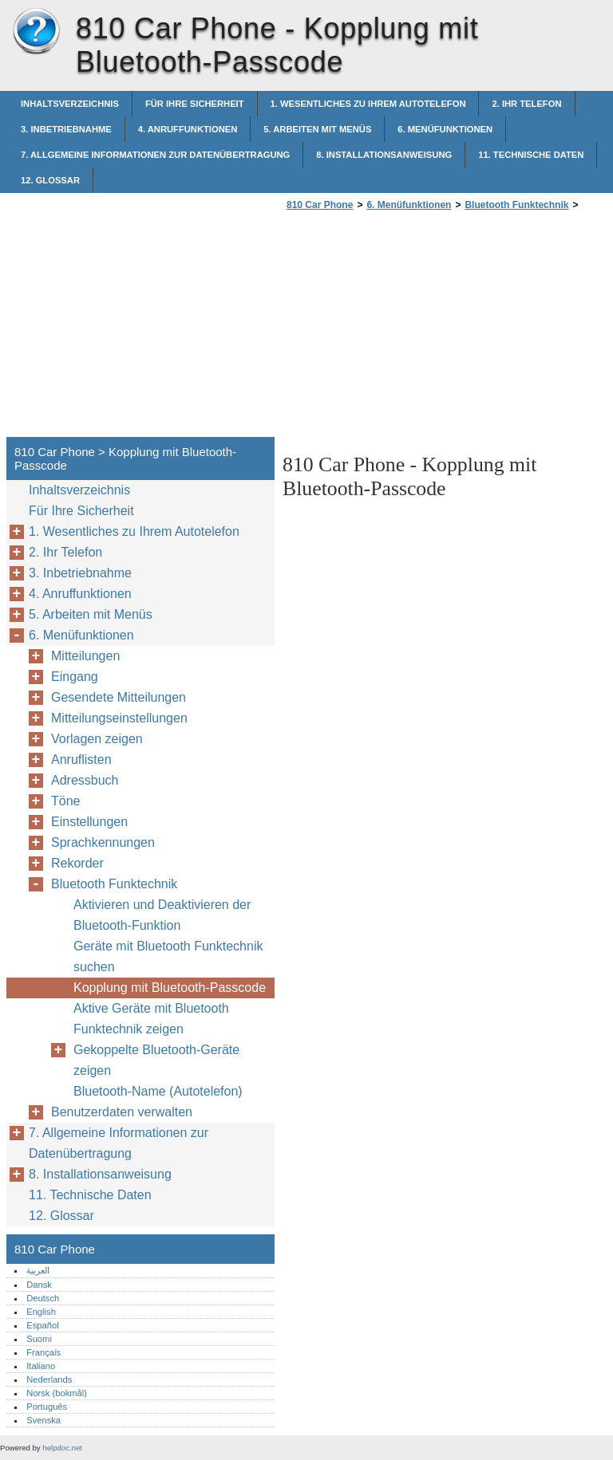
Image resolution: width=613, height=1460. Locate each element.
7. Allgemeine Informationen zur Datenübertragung (155, 154)
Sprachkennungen (103, 842)
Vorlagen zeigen (97, 739)
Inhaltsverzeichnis (70, 103)
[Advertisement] (417, 328)
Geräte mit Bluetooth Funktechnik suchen (168, 956)
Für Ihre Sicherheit (194, 103)
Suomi (39, 1339)
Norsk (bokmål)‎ (56, 1393)
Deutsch (42, 1298)
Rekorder (77, 863)
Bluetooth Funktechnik (516, 205)
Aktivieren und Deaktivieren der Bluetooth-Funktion (162, 915)
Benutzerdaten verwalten (121, 1112)
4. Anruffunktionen (188, 129)
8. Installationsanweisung (384, 154)
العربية (37, 1270)
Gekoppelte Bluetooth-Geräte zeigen (156, 1060)
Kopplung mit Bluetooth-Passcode (169, 987)
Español (42, 1325)
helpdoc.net (62, 1447)
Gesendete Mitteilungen (118, 697)
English (41, 1311)
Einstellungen (89, 821)
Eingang (74, 676)
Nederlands (49, 1379)
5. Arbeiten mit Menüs (317, 129)
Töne (65, 801)
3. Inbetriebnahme (66, 129)
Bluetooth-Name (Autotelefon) (158, 1091)
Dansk (39, 1284)
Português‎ (46, 1406)
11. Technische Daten (530, 154)
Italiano (40, 1366)
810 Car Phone (36, 32)
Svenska (43, 1420)
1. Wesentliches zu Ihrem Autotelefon (368, 103)
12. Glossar (50, 180)
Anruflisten (81, 759)
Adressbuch (85, 780)
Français (43, 1352)
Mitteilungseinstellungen (119, 718)
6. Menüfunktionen (444, 129)
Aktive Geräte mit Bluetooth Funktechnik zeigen (151, 1019)
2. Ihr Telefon (526, 103)
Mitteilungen (85, 656)
